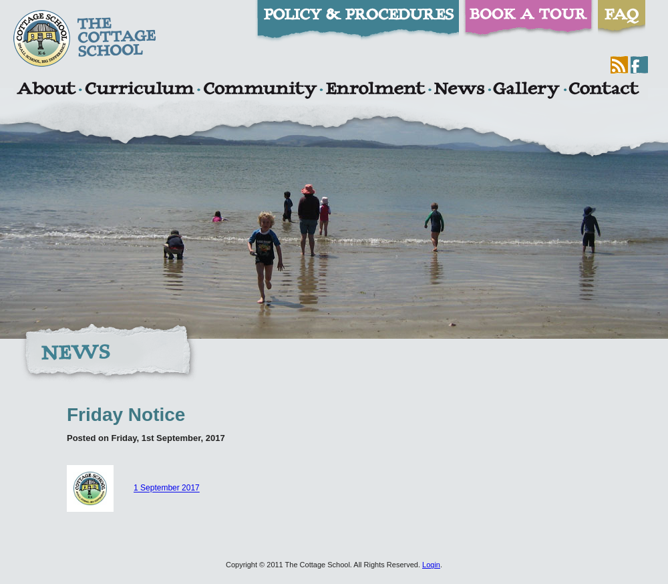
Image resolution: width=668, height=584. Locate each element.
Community (260, 90)
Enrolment (375, 90)
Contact (603, 90)
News (459, 90)
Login (431, 565)
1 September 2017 (167, 488)
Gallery (526, 90)
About (45, 90)
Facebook (639, 65)
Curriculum (139, 90)
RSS (619, 65)
